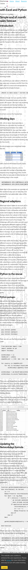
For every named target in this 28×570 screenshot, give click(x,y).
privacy (8, 560)
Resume (24, 1)
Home (12, 1)
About (17, 1)
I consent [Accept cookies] (4, 567)
